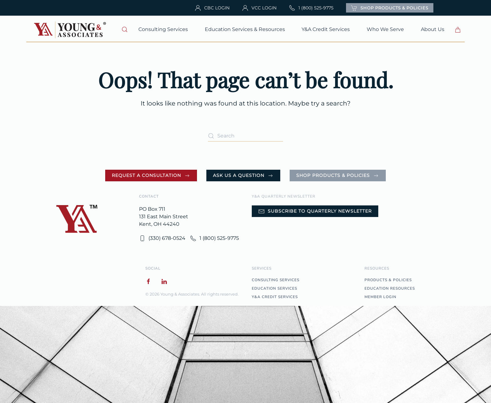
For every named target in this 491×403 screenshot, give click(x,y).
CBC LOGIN (212, 8)
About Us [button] (432, 29)
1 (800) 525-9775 (311, 8)
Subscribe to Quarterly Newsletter (315, 211)
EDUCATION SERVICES (274, 288)
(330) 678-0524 (162, 238)
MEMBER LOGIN (380, 296)
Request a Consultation (151, 176)
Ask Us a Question (243, 176)
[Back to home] (70, 29)
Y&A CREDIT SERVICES (275, 296)
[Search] (245, 136)
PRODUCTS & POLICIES (388, 280)
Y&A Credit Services (326, 29)
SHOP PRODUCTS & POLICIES (389, 8)
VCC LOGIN (259, 8)
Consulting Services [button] (163, 29)
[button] (125, 29)
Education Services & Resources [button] (245, 29)
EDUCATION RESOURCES (389, 288)
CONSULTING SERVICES (275, 280)
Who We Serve (385, 29)
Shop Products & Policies (337, 176)
